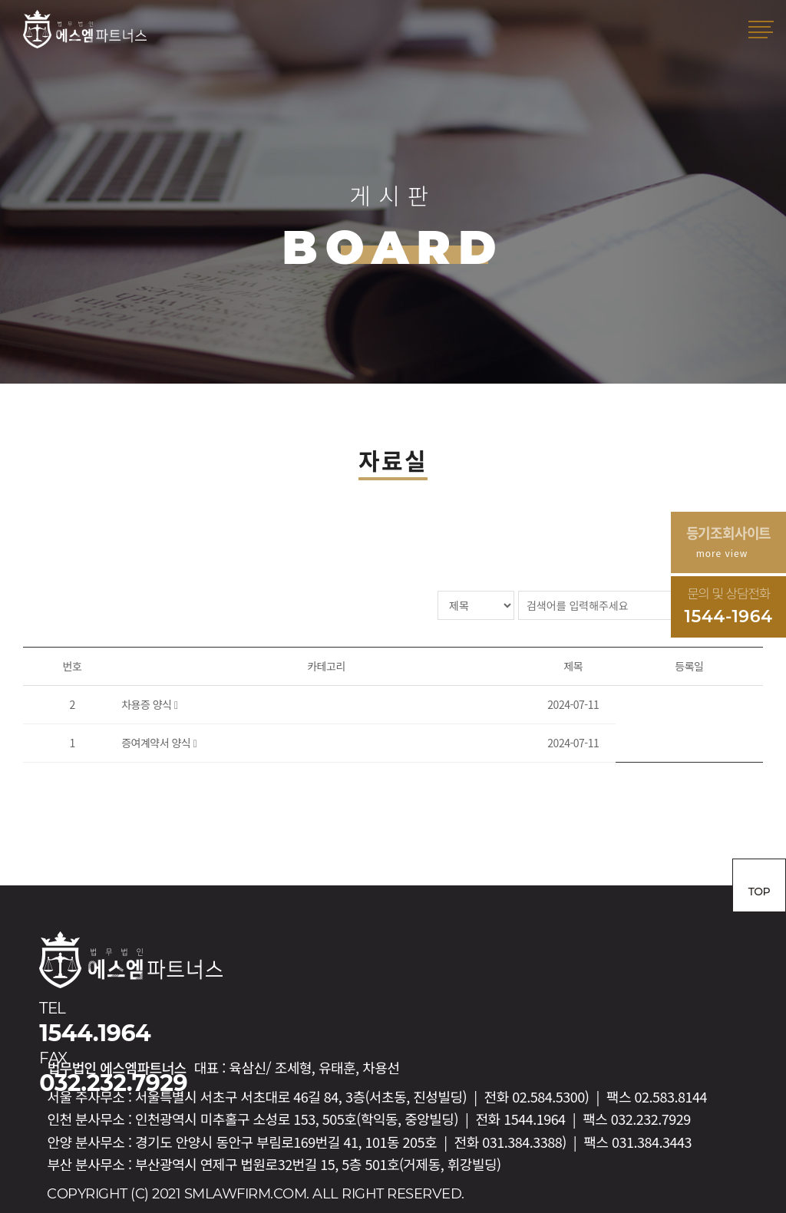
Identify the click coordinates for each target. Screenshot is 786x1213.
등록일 (689, 666)
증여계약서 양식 (157, 742)
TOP (759, 891)
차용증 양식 (147, 704)
